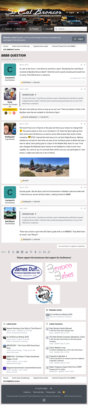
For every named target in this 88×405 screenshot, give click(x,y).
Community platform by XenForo (25, 396)
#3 (85, 124)
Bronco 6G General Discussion (17, 333)
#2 (85, 89)
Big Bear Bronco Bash (14, 363)
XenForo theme (69, 396)
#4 (85, 187)
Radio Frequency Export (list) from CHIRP (65, 367)
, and (35, 117)
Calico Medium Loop (57, 348)
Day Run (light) (41, 388)
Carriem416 (7, 59)
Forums (35, 29)
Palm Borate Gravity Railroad (60, 328)
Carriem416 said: (28, 95)
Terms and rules (38, 392)
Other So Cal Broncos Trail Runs (60, 317)
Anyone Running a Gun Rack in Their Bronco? (24, 328)
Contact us (27, 392)
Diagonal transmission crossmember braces (24, 368)
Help (59, 392)
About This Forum (13, 352)
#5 (85, 208)
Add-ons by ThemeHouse (53, 396)
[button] (27, 28)
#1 (85, 65)
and (31, 82)
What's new (20, 29)
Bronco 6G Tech (12, 372)
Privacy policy (50, 392)
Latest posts (11, 324)
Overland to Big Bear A (58, 356)
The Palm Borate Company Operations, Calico (67, 337)
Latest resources (56, 324)
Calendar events (55, 310)
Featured (8, 29)
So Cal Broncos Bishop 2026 (61, 314)
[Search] (83, 12)
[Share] (81, 64)
